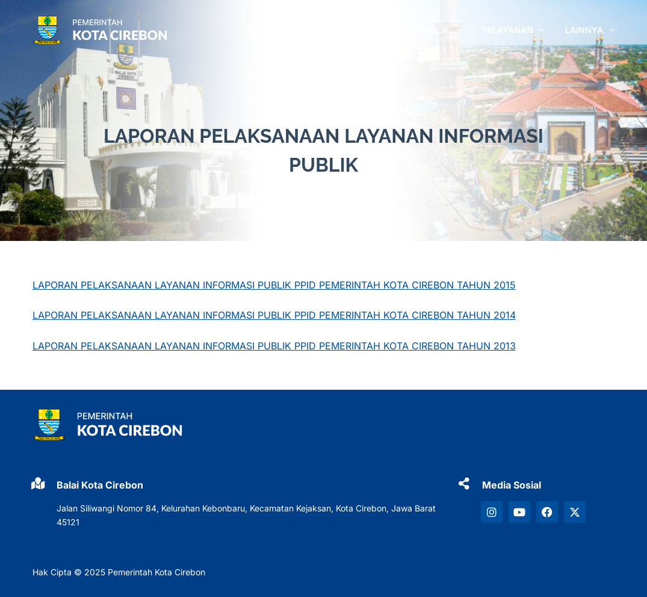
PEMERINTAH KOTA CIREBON (386, 315)
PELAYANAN (515, 30)
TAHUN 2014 (485, 315)
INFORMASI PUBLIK (418, 30)
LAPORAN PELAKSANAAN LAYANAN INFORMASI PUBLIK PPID (176, 315)
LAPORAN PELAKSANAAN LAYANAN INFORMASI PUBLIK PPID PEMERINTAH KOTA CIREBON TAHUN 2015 (274, 285)
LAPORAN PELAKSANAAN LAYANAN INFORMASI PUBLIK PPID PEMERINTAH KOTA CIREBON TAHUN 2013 (274, 346)
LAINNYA (589, 30)
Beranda (266, 30)
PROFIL (330, 30)
